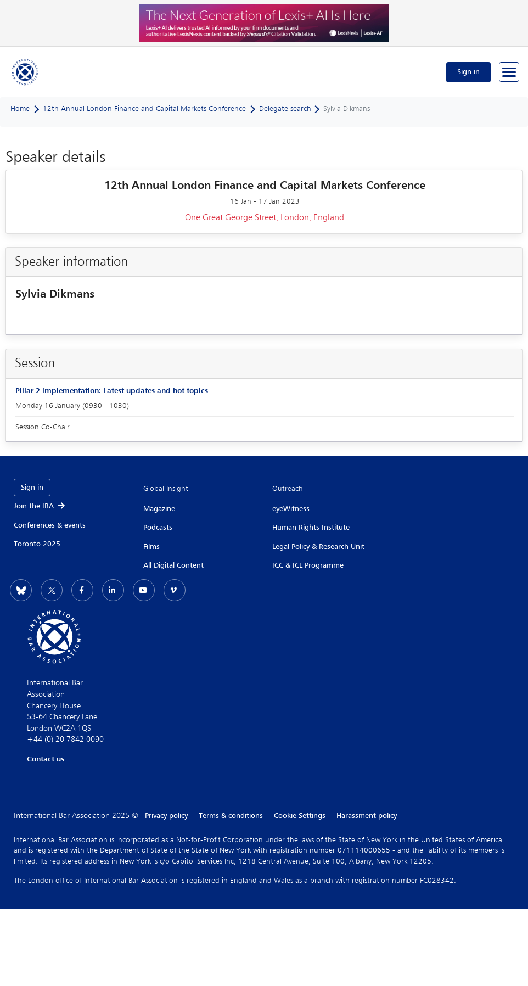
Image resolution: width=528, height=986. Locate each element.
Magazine (159, 509)
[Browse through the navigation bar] (509, 72)
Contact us (45, 759)
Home (20, 109)
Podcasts (157, 527)
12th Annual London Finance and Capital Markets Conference (144, 109)
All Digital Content (173, 565)
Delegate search (285, 109)
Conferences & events (50, 525)
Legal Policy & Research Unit (318, 547)
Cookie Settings (299, 816)
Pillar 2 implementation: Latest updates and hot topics (111, 391)
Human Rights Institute (311, 527)
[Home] (25, 72)
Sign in (468, 72)
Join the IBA (40, 506)
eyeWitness (291, 509)
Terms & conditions (231, 816)
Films (151, 547)
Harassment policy (366, 816)
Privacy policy (166, 816)
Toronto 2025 (37, 544)
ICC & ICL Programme (308, 565)
